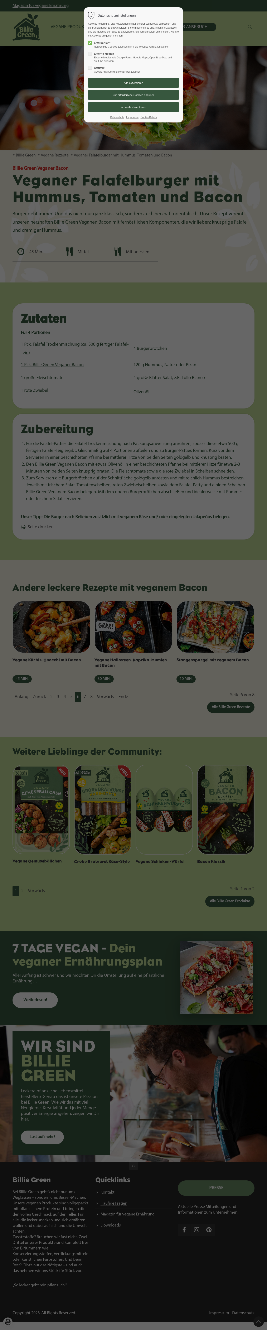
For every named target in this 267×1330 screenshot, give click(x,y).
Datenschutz (117, 117)
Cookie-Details (149, 117)
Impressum (132, 117)
